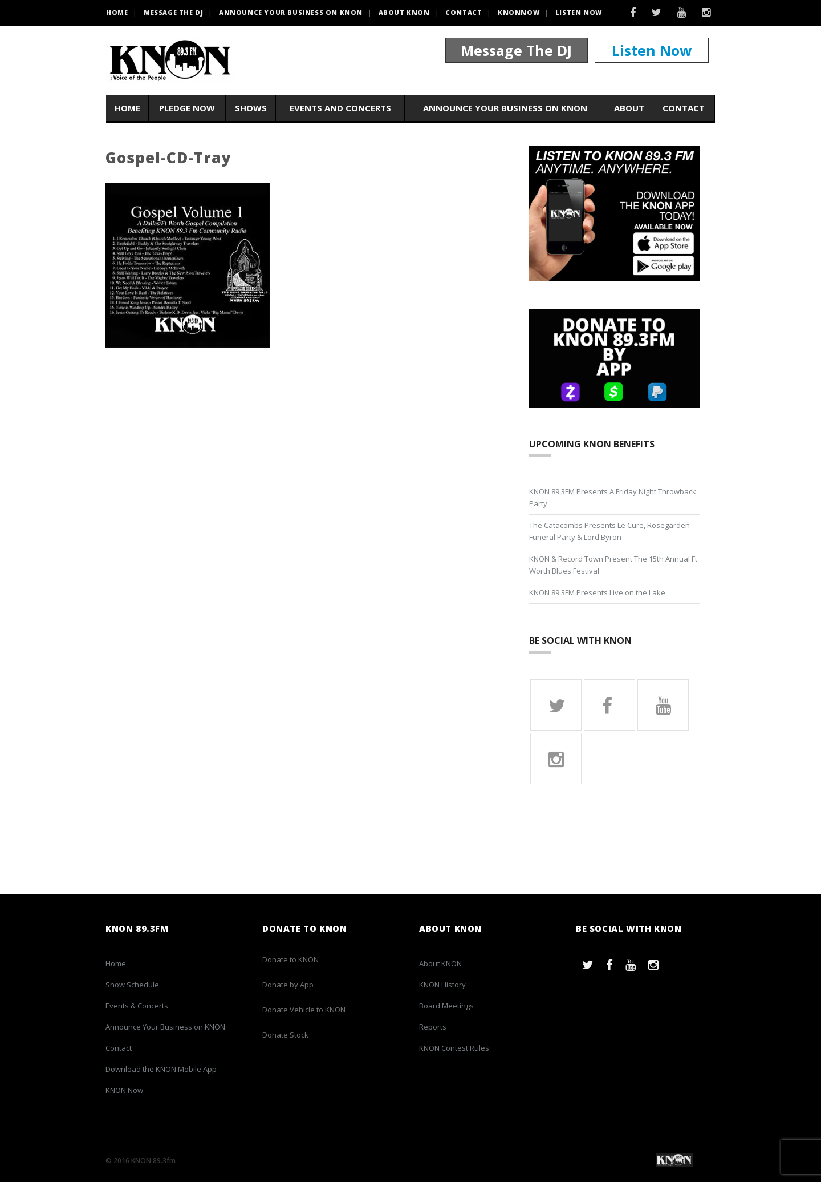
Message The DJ (516, 50)
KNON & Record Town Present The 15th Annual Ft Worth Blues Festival (613, 565)
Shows (251, 108)
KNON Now (124, 1090)
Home (127, 108)
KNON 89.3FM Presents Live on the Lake (597, 592)
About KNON (404, 12)
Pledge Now (187, 108)
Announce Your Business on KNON (291, 12)
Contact (463, 12)
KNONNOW (518, 12)
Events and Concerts (340, 108)
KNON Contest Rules (454, 1048)
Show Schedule (132, 984)
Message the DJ (173, 12)
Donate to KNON (290, 959)
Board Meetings (446, 1006)
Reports (432, 1027)
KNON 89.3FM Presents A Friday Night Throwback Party (612, 497)
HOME (117, 12)
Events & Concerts (136, 1006)
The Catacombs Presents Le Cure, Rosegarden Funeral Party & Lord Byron (609, 531)
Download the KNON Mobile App (161, 1069)
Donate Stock (285, 1035)
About (629, 108)
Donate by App (288, 984)
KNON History (442, 984)
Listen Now (578, 12)
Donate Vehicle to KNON (304, 1010)
